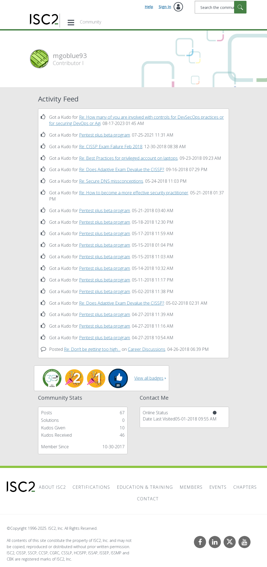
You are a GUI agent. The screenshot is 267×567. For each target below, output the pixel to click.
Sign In (165, 6)
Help (149, 6)
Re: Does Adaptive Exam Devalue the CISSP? (121, 169)
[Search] (221, 7)
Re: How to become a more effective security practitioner (133, 193)
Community (90, 22)
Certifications (91, 487)
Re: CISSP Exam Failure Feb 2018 (110, 147)
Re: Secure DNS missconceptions (111, 181)
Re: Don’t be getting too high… (92, 349)
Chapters (245, 487)
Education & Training (145, 487)
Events (218, 487)
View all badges (148, 378)
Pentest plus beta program (104, 135)
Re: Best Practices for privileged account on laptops (128, 158)
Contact (148, 499)
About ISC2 (52, 487)
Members (191, 487)
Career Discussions (146, 349)
